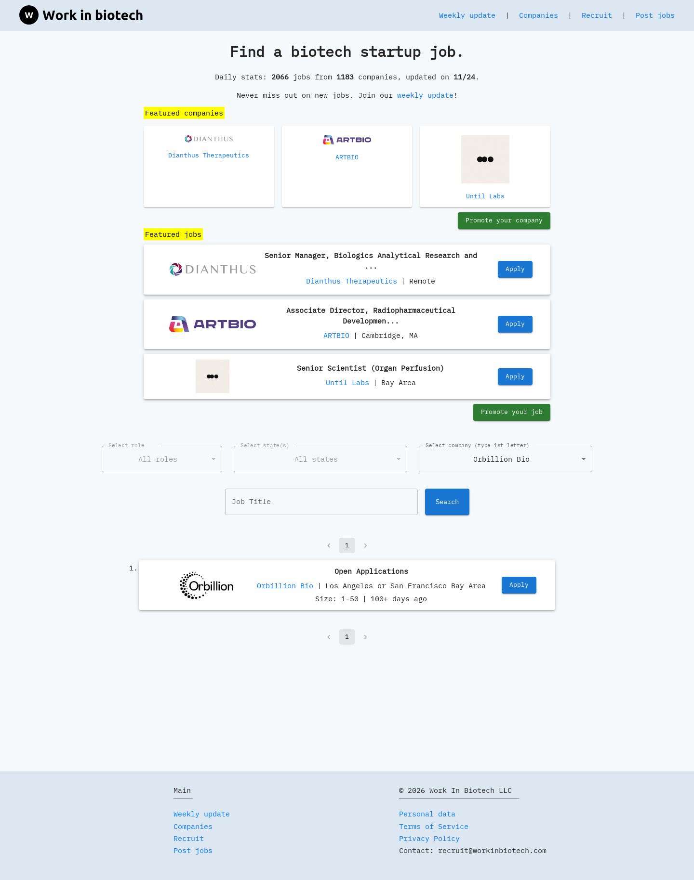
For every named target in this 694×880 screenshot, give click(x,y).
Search (447, 502)
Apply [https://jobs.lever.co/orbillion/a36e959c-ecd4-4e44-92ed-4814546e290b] (519, 585)
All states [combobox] (316, 459)
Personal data (427, 813)
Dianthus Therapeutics (351, 280)
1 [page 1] (347, 545)
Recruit (597, 15)
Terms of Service (433, 826)
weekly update (425, 95)
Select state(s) (264, 445)
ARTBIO (336, 335)
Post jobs (655, 15)
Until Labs (347, 382)
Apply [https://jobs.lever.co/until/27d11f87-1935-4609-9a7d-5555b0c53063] (515, 376)
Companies (538, 15)
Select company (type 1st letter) (478, 445)
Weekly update (467, 15)
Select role (126, 445)
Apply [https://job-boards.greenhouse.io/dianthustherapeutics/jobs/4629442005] (515, 269)
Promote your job (511, 412)
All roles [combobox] (157, 459)
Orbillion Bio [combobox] (501, 459)
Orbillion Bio (285, 585)
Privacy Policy (429, 838)
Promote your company (504, 220)
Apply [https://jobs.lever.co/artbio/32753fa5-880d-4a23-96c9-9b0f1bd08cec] (515, 324)
